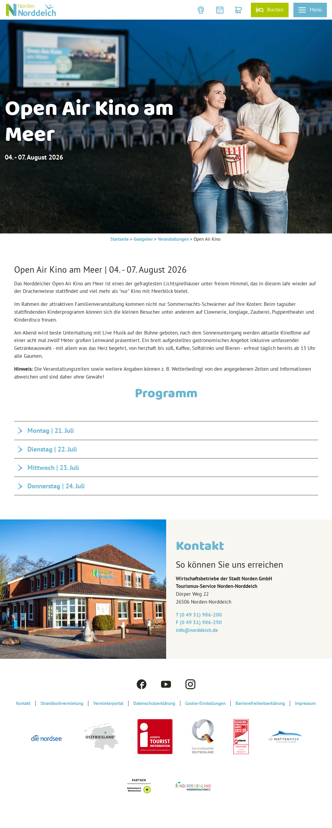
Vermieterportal (108, 703)
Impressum (305, 703)
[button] (201, 10)
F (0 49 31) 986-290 (199, 622)
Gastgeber (143, 239)
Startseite (119, 239)
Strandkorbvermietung (61, 703)
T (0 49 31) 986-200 (199, 614)
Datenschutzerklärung (154, 703)
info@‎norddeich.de (197, 630)
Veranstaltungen (173, 239)
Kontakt (23, 703)
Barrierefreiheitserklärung (260, 703)
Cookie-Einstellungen (205, 703)
